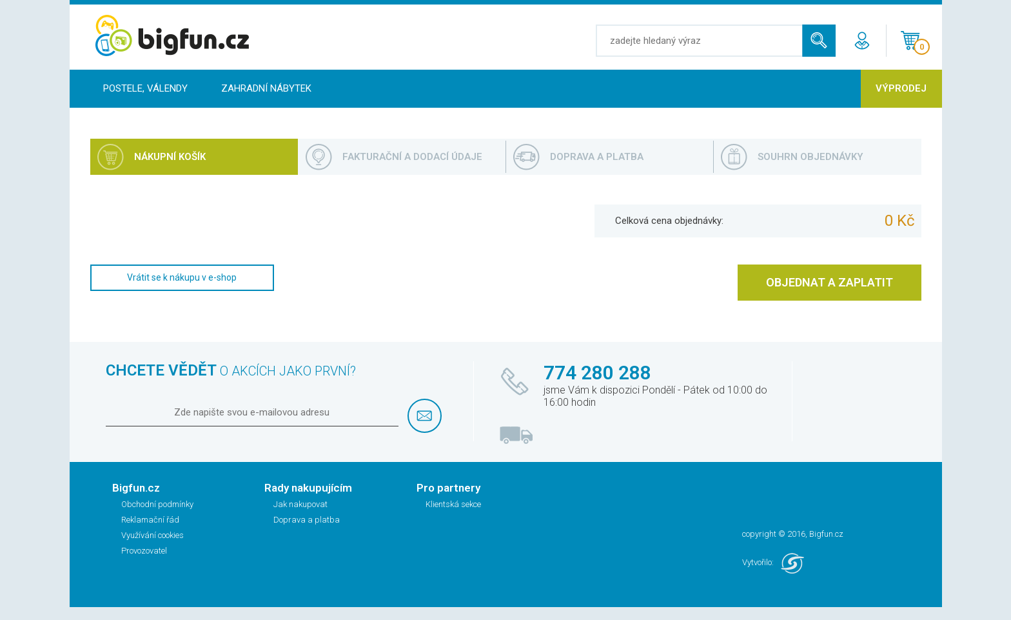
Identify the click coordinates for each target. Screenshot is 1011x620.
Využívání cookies (152, 535)
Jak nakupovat (300, 504)
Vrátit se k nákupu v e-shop (182, 277)
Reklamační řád (150, 520)
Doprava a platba (306, 520)
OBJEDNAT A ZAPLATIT (829, 282)
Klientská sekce (453, 504)
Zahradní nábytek (266, 88)
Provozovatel (144, 550)
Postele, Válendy (145, 88)
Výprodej (901, 88)
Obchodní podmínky (157, 504)
